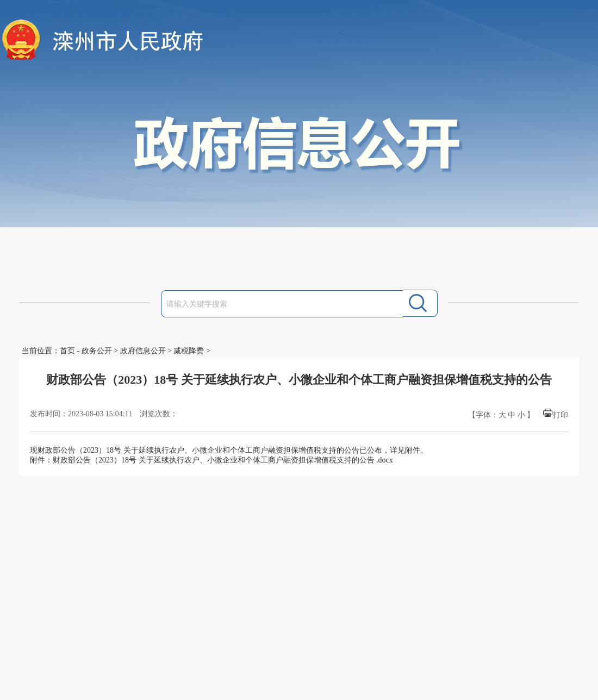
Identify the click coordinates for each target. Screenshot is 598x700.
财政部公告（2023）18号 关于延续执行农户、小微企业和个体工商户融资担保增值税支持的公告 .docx (223, 460)
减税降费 (188, 351)
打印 (560, 415)
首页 (67, 351)
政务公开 (97, 351)
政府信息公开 (143, 351)
